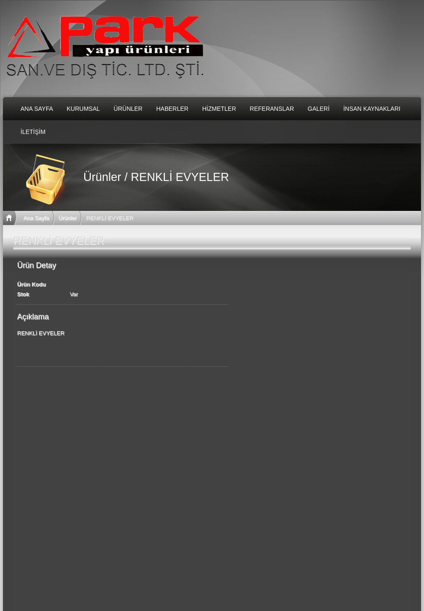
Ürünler (68, 218)
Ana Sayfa (36, 218)
